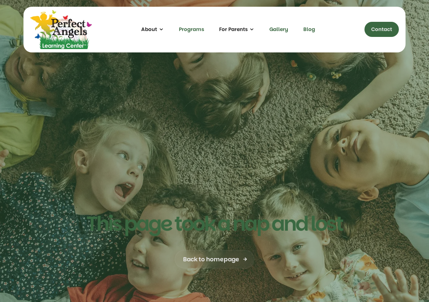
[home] (61, 29)
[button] (152, 29)
